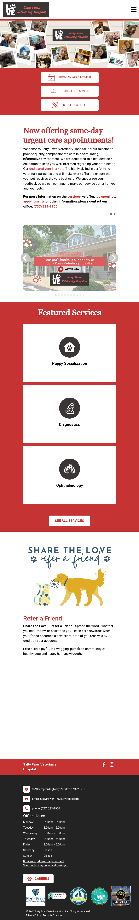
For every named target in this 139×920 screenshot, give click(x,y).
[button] (111, 213)
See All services (69, 521)
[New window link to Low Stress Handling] (79, 896)
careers (38, 879)
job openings (105, 196)
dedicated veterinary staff (48, 169)
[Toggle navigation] (133, 9)
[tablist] (69, 295)
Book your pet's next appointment (43, 861)
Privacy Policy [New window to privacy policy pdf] (33, 915)
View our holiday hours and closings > (45, 865)
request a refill (69, 105)
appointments (34, 201)
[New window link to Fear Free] (36, 896)
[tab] (56, 295)
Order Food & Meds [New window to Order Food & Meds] (69, 91)
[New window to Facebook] (104, 765)
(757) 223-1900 (45, 206)
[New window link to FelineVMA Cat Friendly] (58, 896)
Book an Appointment (69, 77)
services (74, 196)
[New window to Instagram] (112, 765)
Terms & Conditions (54, 915)
